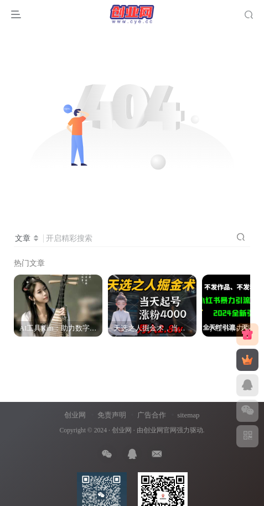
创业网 (75, 415)
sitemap (188, 415)
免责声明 (111, 415)
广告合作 (151, 415)
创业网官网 (160, 430)
